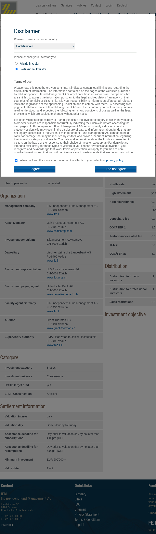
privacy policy (114, 160)
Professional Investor (33, 69)
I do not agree (116, 169)
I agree (35, 169)
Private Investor (29, 63)
